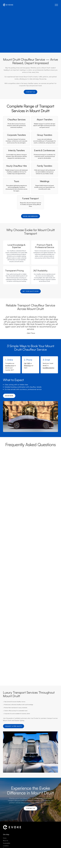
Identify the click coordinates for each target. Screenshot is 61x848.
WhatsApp (27, 376)
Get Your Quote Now (30, 301)
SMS (28, 373)
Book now (9, 406)
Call (25, 373)
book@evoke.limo (48, 378)
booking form (9, 376)
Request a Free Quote (14, 737)
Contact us (30, 92)
